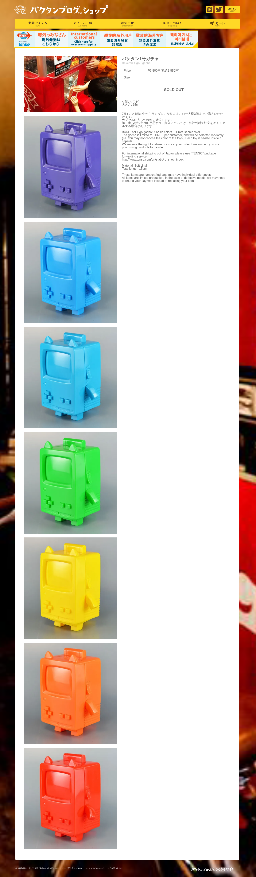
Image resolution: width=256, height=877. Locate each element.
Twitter (219, 9)
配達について (172, 24)
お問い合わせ (116, 868)
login (232, 9)
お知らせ (127, 24)
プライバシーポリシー (99, 868)
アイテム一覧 (82, 24)
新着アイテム (37, 24)
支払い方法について (57, 868)
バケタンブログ (215, 869)
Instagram (209, 9)
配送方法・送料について (78, 868)
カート (217, 24)
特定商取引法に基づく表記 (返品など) (31, 868)
